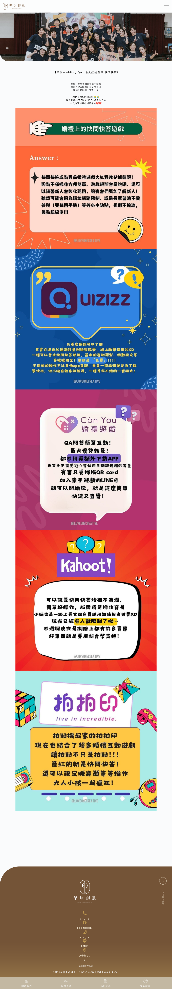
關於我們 (27, 986)
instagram (85, 937)
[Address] (85, 950)
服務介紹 (66, 986)
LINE (84, 946)
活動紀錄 (106, 986)
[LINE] (85, 941)
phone (84, 918)
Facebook (84, 928)
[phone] (85, 913)
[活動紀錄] (105, 981)
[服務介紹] (66, 981)
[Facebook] (85, 922)
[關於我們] (26, 981)
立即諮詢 (145, 986)
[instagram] (85, 932)
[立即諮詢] (145, 981)
